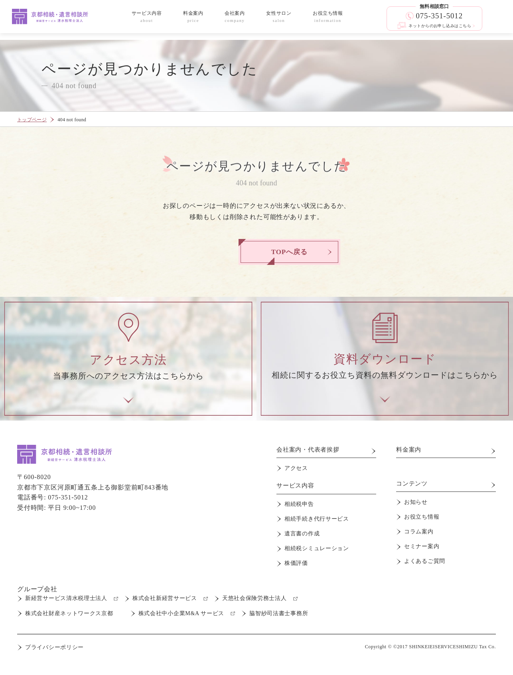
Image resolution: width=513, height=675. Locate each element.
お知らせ (416, 507)
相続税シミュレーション (316, 546)
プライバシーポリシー (54, 643)
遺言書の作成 (302, 533)
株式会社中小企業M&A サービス (182, 609)
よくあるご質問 (424, 559)
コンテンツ (413, 490)
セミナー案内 (421, 546)
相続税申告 (299, 507)
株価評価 (296, 559)
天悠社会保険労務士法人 (257, 594)
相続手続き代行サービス (316, 520)
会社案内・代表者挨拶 (309, 455)
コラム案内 (419, 533)
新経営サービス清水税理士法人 (66, 594)
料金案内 (409, 455)
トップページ (32, 119)
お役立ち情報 (421, 520)
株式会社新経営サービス (166, 594)
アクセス (296, 473)
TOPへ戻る (256, 252)
